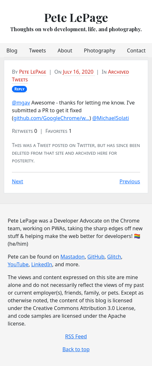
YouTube (18, 264)
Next (17, 181)
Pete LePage (76, 17)
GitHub (95, 256)
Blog (11, 50)
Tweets (37, 50)
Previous (130, 181)
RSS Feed (76, 336)
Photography (99, 50)
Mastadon (72, 256)
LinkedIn (41, 264)
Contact (136, 50)
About (65, 50)
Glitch (114, 256)
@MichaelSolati (110, 118)
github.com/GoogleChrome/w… (51, 118)
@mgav (21, 102)
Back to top (76, 349)
